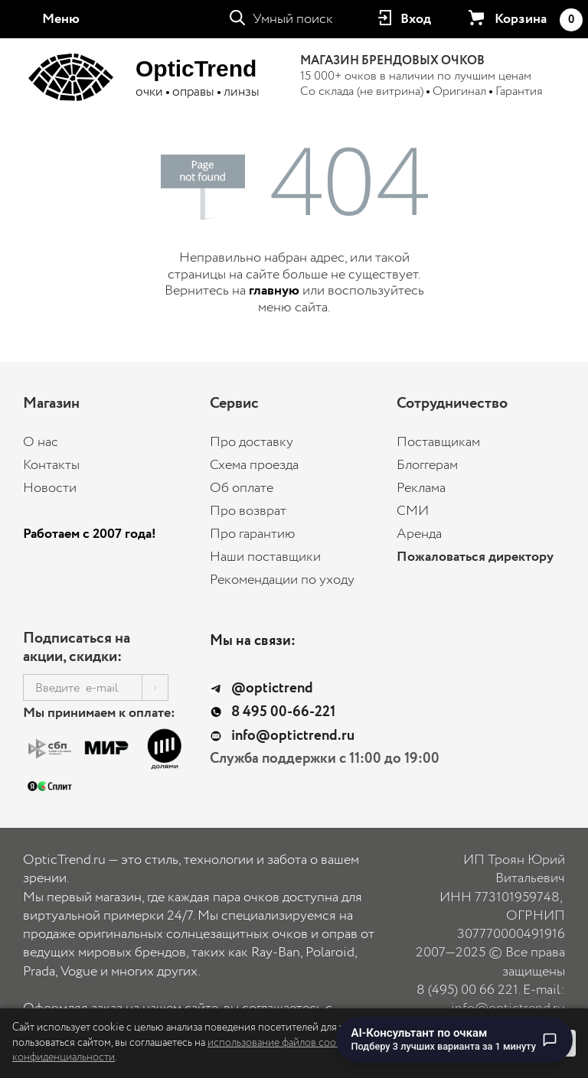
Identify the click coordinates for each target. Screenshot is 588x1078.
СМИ (413, 511)
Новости (50, 488)
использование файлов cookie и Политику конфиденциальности (210, 1050)
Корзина (538, 20)
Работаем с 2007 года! (89, 534)
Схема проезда (254, 465)
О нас (40, 442)
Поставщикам (438, 442)
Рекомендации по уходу (282, 580)
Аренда (419, 534)
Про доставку (251, 442)
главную (274, 291)
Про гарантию (253, 534)
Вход (415, 19)
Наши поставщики (265, 557)
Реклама (421, 488)
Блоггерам (427, 465)
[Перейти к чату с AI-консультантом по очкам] (454, 1040)
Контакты (51, 465)
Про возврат (248, 511)
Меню (61, 19)
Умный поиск (293, 19)
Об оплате (241, 488)
